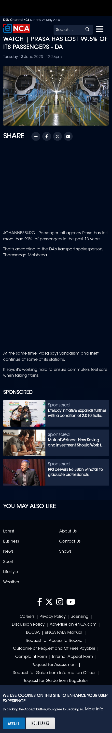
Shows (65, 552)
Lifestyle (10, 572)
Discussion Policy (28, 625)
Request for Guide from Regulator (55, 681)
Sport (8, 562)
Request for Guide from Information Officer (54, 673)
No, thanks (40, 723)
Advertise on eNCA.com (73, 625)
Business (11, 542)
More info (94, 709)
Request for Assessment (54, 665)
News (8, 552)
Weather (11, 582)
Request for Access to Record (54, 641)
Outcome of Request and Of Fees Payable (54, 649)
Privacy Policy (53, 617)
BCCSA (33, 633)
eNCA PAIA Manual (63, 633)
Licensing (79, 617)
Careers (27, 617)
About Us (68, 531)
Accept (13, 723)
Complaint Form (31, 657)
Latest (8, 531)
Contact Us (70, 542)
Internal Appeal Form (72, 657)
